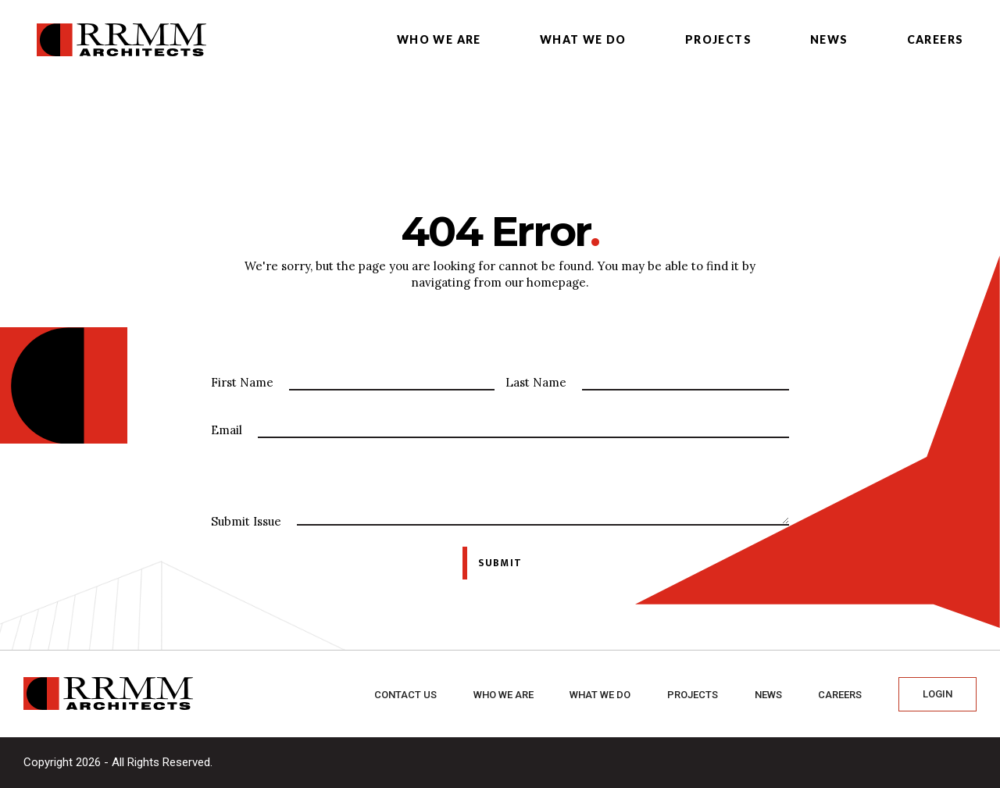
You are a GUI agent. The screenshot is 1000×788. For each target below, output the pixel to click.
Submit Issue (246, 521)
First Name (242, 382)
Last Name (535, 382)
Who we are (439, 39)
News (829, 39)
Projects (718, 39)
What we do (583, 39)
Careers (935, 39)
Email (226, 430)
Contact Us (405, 695)
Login (937, 694)
